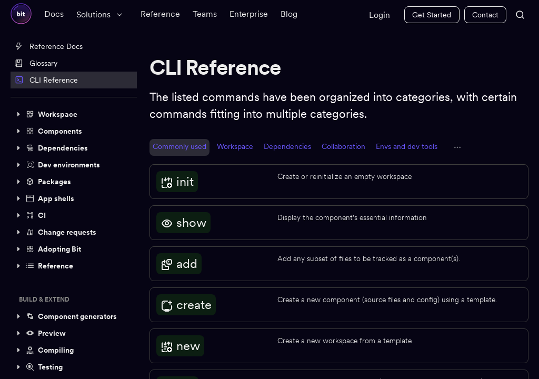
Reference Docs (49, 46)
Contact (485, 15)
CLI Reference (46, 80)
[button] (74, 114)
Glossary (36, 63)
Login (379, 15)
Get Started (431, 15)
